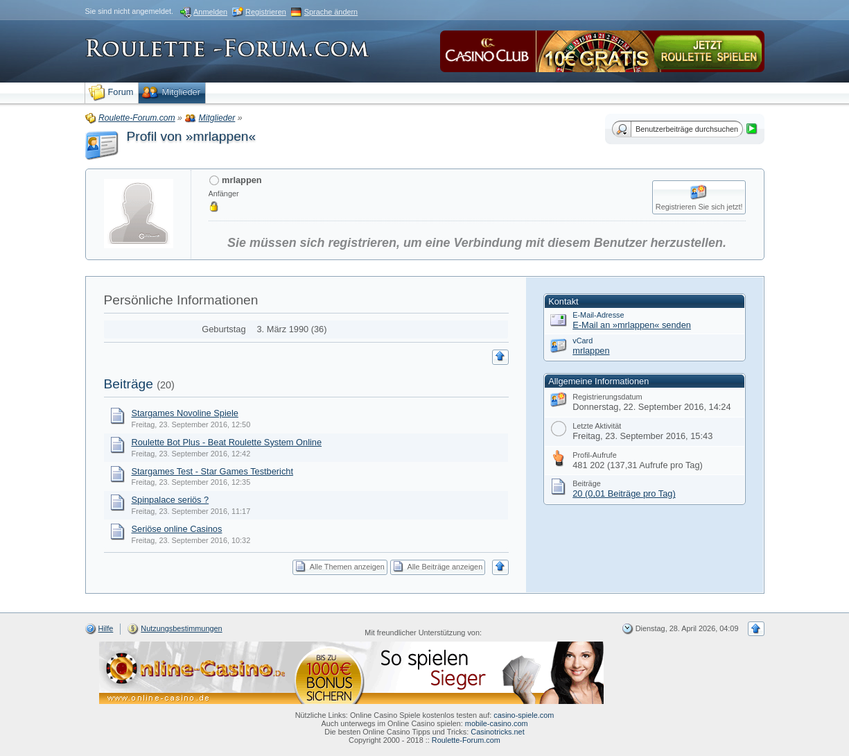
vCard (582, 340)
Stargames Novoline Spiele (185, 413)
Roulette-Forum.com (466, 740)
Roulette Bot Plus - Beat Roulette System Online (227, 442)
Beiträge (128, 384)
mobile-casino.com (496, 723)
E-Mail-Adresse (598, 315)
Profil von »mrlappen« (191, 136)
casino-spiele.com (523, 715)
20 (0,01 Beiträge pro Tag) (623, 493)
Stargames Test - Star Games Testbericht (213, 471)
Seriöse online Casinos (177, 529)
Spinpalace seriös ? (170, 500)
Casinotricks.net (497, 732)
